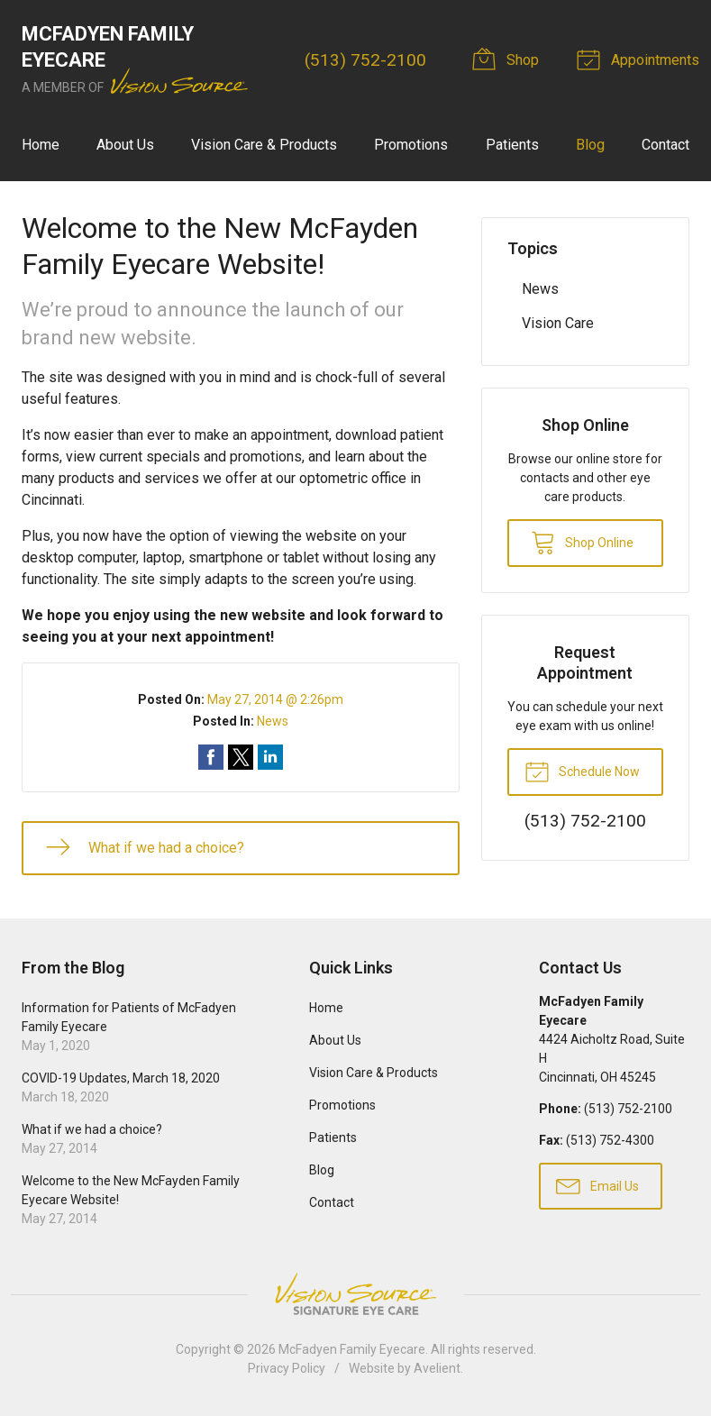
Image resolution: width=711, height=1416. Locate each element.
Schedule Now (582, 770)
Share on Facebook (210, 757)
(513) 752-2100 (365, 60)
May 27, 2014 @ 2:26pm (275, 699)
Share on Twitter (240, 757)
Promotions (411, 144)
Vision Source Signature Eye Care (356, 1294)
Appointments (640, 58)
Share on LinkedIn (270, 757)
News (272, 721)
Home (40, 144)
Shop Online (582, 541)
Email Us (597, 1185)
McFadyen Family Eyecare (351, 1349)
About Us (125, 144)
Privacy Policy (286, 1368)
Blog (590, 144)
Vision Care (558, 323)
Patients (512, 144)
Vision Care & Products (264, 144)
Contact (665, 144)
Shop (508, 58)
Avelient (437, 1368)
